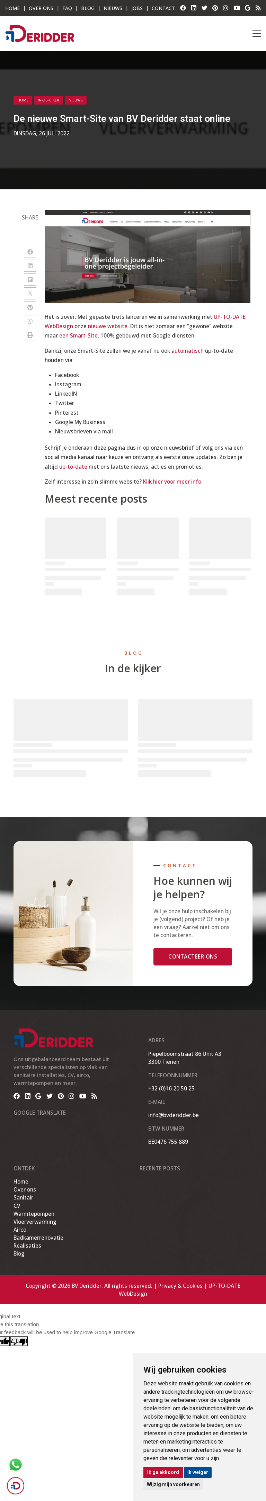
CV (17, 1205)
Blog (88, 8)
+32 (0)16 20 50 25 (171, 1088)
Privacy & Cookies (180, 1285)
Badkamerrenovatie (38, 1237)
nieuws (76, 100)
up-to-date (73, 466)
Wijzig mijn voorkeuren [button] (173, 1484)
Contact (163, 8)
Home (22, 100)
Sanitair (23, 1197)
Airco (20, 1229)
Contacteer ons (192, 956)
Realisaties (27, 1245)
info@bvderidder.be (173, 1115)
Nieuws (113, 8)
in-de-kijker (48, 100)
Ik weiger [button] (197, 1472)
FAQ (67, 8)
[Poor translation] (19, 1341)
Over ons (25, 1189)
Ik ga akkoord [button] (163, 1472)
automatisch (187, 350)
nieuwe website (107, 326)
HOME (12, 8)
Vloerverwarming (35, 1221)
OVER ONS (41, 8)
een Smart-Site (78, 335)
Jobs (137, 8)
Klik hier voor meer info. (173, 481)
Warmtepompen (34, 1213)
